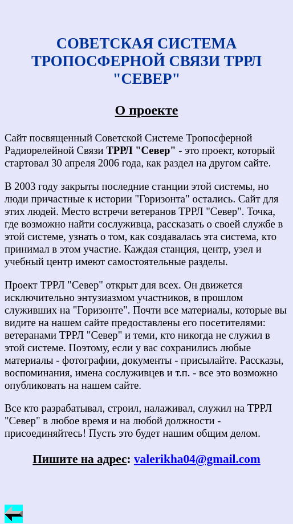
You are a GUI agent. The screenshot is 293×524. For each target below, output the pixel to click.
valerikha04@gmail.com (197, 459)
